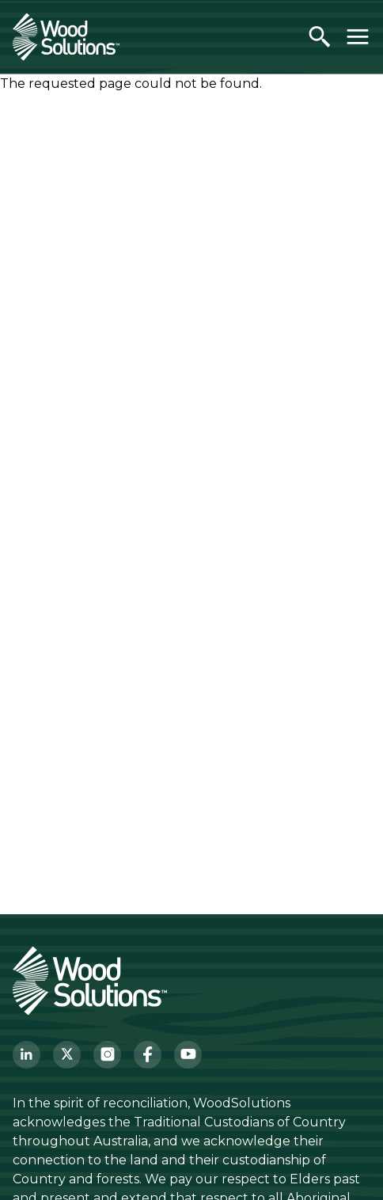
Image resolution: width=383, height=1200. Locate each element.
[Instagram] (107, 1055)
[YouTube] (188, 1055)
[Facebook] (147, 1055)
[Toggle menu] (357, 36)
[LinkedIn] (26, 1055)
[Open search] (319, 36)
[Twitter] (67, 1055)
